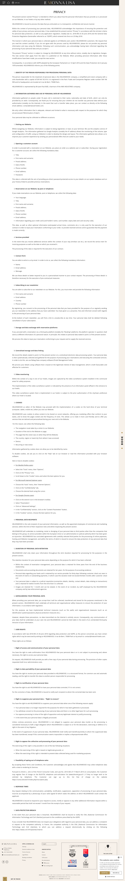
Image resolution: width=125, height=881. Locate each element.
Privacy (24, 860)
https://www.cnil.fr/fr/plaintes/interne (29, 830)
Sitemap (24, 846)
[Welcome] (8, 2)
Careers (44, 855)
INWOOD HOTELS (46, 849)
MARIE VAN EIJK (55, 878)
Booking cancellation (27, 857)
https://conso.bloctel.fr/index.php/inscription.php (30, 780)
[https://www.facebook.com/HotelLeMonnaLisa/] (3, 863)
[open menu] (4, 3)
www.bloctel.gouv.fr (76, 774)
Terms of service (26, 852)
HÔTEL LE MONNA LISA (28, 844)
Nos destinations (46, 860)
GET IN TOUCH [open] (15, 879)
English (49, 844)
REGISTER (108, 865)
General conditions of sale (28, 849)
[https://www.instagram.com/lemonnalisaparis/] (7, 863)
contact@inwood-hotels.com (33, 106)
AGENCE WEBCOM (67, 878)
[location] (5, 879)
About (43, 852)
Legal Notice (25, 854)
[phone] (16, 2)
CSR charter (44, 857)
